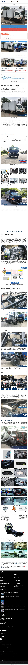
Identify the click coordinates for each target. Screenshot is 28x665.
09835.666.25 (3, 619)
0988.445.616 (3, 567)
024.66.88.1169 (7, 627)
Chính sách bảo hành (17, 586)
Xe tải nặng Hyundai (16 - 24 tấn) (4, 583)
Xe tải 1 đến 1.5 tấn (2, 576)
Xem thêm (14, 81)
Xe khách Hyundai (2, 586)
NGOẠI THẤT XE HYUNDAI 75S (6, 77)
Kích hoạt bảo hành (16, 577)
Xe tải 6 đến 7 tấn (2, 580)
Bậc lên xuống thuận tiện (6, 79)
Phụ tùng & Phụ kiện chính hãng (18, 585)
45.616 (18, 563)
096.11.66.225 (3, 627)
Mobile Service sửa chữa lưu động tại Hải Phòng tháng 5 (11, 596)
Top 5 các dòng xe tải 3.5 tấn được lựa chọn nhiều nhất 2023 (15, 128)
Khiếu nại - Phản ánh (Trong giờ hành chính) (6, 647)
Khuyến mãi (15, 576)
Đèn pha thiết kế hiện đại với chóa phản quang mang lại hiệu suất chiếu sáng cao (13, 78)
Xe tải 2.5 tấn (2, 577)
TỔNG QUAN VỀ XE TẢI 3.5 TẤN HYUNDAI (8, 76)
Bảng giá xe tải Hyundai (3, 589)
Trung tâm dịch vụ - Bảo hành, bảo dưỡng (5, 644)
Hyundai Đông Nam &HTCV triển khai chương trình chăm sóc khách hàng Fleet (14, 609)
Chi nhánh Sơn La (2, 633)
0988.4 (15, 563)
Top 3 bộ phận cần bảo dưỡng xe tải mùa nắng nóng (11, 592)
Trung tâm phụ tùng (2, 645)
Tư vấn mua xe (2, 642)
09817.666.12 (3, 623)
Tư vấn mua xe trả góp (17, 580)
